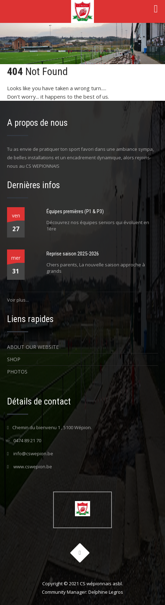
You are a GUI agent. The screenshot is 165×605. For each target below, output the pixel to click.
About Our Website (33, 347)
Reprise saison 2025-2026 (72, 254)
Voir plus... (18, 300)
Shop (13, 359)
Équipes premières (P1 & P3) (75, 211)
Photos (17, 371)
